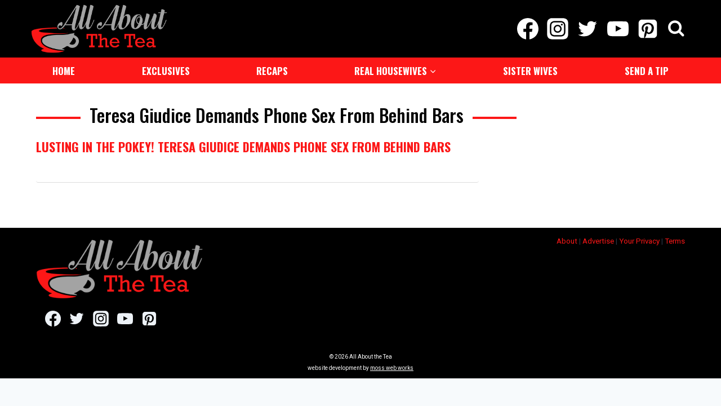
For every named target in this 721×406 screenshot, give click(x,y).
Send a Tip (647, 70)
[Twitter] (588, 28)
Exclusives (166, 70)
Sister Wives (530, 70)
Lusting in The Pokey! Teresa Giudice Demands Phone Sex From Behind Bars (243, 145)
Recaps (272, 70)
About (567, 240)
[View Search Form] (676, 28)
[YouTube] (618, 28)
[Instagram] (558, 28)
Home (63, 70)
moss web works (391, 367)
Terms (675, 240)
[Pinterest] (647, 28)
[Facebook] (527, 28)
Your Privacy (639, 240)
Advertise (598, 240)
